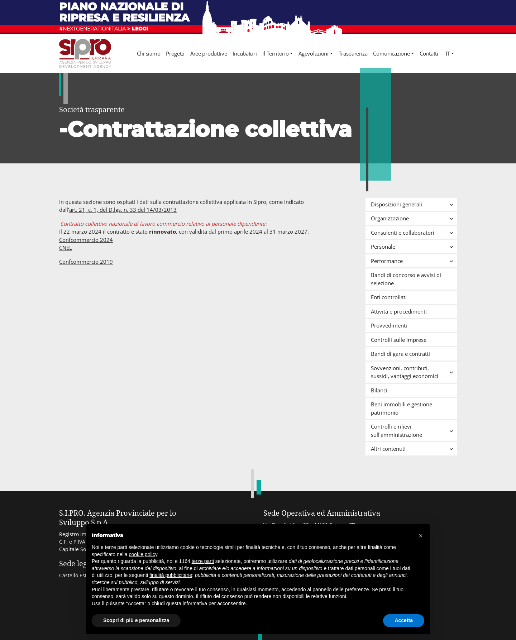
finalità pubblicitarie (170, 575)
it (448, 53)
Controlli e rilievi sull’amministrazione (414, 430)
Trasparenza (353, 53)
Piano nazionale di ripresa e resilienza (124, 12)
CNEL (65, 247)
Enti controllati (389, 297)
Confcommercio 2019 (86, 261)
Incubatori (245, 53)
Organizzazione (414, 218)
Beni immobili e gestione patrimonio (401, 408)
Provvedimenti (389, 325)
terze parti (203, 561)
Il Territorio (275, 53)
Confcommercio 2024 (86, 239)
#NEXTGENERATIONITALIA (103, 28)
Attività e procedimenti (399, 311)
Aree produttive (208, 53)
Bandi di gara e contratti (400, 353)
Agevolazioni (313, 53)
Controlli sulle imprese (398, 339)
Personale (414, 246)
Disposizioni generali (414, 204)
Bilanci (379, 390)
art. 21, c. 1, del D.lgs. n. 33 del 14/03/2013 (123, 209)
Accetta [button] (404, 620)
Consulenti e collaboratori (414, 232)
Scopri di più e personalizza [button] (136, 620)
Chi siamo (148, 53)
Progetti (175, 53)
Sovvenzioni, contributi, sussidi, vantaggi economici (414, 372)
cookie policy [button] (143, 554)
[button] (420, 535)
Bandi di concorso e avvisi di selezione (406, 279)
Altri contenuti (414, 448)
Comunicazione (391, 53)
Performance (414, 260)
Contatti (429, 53)
